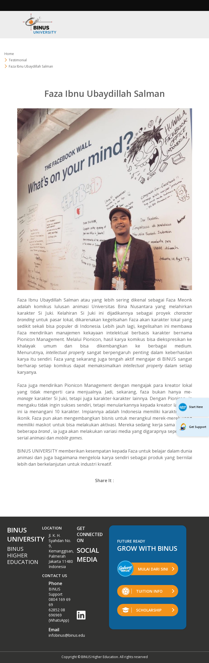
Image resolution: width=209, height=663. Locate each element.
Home (9, 53)
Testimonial (18, 60)
